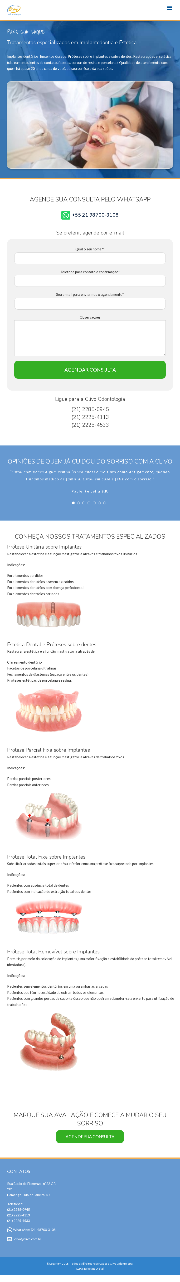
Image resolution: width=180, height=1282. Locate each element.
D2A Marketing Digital (90, 1269)
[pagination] (73, 503)
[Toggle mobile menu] (170, 8)
